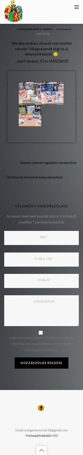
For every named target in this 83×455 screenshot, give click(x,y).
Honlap (44, 280)
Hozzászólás (44, 301)
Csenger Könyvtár (40, 435)
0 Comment (63, 29)
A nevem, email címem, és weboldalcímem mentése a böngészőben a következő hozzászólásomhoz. (41, 344)
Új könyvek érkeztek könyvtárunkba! (42, 177)
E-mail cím (44, 258)
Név (44, 237)
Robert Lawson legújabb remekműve (40, 162)
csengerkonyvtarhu (34, 29)
